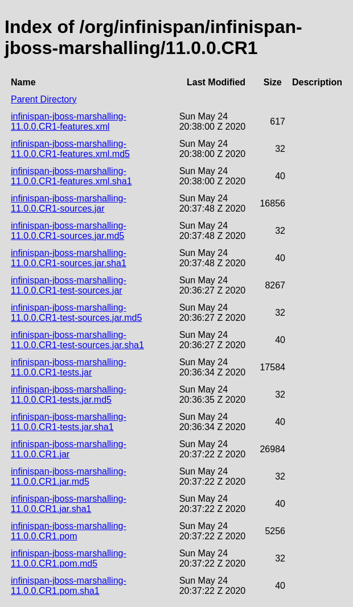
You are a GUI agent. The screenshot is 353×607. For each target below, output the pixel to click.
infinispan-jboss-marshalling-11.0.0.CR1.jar (68, 449)
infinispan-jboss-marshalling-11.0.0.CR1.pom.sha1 (68, 586)
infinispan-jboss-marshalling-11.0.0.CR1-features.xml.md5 (70, 149)
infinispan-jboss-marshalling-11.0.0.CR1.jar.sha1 (68, 504)
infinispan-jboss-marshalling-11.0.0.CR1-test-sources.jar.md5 (76, 313)
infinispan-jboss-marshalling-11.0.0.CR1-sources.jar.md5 (68, 231)
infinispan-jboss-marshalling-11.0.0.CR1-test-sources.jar (68, 285)
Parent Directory (44, 99)
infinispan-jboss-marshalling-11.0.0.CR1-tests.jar (68, 367)
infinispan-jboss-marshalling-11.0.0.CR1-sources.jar (68, 203)
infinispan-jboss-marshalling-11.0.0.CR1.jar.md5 (68, 476)
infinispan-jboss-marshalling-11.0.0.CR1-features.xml (68, 121)
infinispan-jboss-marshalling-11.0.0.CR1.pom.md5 (68, 558)
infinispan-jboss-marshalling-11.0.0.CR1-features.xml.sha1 (71, 176)
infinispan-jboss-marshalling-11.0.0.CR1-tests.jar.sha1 (68, 422)
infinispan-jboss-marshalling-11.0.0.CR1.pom (68, 531)
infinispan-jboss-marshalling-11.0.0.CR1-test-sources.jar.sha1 (77, 340)
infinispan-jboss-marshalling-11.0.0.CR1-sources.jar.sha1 (68, 258)
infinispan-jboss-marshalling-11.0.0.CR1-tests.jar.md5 (68, 394)
